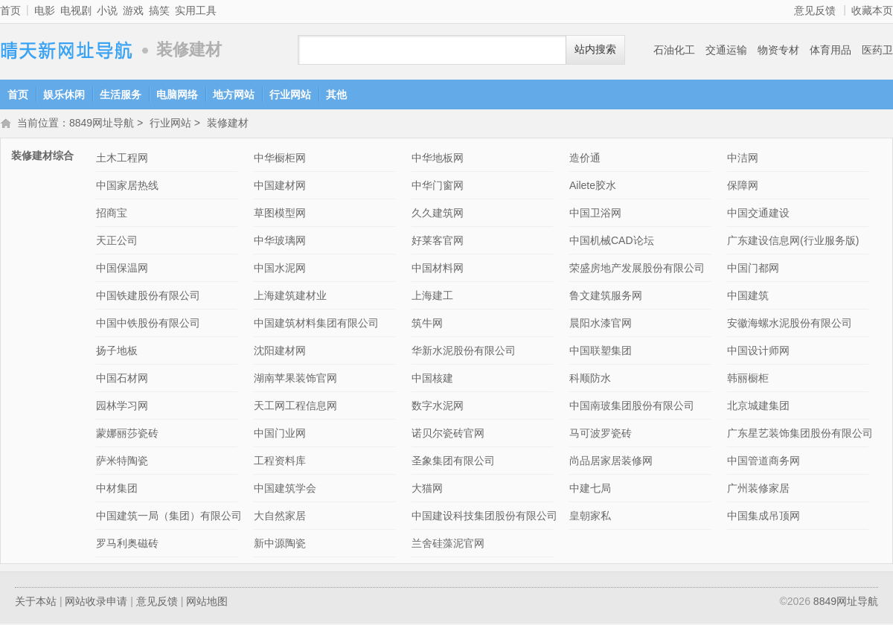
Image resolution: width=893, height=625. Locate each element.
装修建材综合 (42, 157)
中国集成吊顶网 (763, 517)
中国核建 (432, 379)
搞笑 (159, 10)
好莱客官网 (438, 242)
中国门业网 (280, 434)
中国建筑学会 (285, 490)
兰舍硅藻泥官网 (448, 545)
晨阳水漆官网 (600, 324)
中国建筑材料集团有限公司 (316, 324)
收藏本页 (872, 10)
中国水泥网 (280, 269)
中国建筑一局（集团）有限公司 (169, 517)
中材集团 (117, 490)
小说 (107, 10)
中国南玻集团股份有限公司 (631, 407)
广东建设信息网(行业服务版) (793, 242)
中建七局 (590, 490)
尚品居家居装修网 (611, 462)
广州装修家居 (758, 490)
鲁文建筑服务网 (605, 297)
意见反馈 (815, 10)
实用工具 (196, 10)
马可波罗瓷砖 (600, 434)
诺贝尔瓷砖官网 (448, 434)
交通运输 (726, 50)
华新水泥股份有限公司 (464, 352)
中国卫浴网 (595, 214)
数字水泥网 (438, 407)
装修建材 (228, 124)
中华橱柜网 (280, 159)
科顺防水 (590, 379)
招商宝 (111, 214)
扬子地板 (117, 352)
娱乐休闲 (64, 94)
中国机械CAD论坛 (611, 242)
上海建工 (432, 297)
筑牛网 (427, 324)
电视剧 (76, 10)
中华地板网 (438, 159)
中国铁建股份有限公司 (148, 297)
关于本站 (36, 603)
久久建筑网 (438, 214)
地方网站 (234, 94)
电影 (44, 10)
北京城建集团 (758, 407)
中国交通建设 (758, 214)
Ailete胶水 (592, 187)
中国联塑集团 (600, 352)
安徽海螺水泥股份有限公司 (789, 324)
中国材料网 (438, 269)
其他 (336, 94)
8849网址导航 (67, 50)
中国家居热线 (127, 187)
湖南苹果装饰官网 (295, 379)
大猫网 (427, 490)
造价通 (585, 159)
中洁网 (742, 159)
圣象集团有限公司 (453, 462)
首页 (10, 10)
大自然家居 (280, 517)
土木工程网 (122, 159)
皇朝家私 (590, 517)
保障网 (742, 187)
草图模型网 (280, 214)
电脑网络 (177, 94)
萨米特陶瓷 (122, 462)
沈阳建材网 (280, 352)
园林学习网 (122, 407)
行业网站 (290, 94)
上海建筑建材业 (290, 297)
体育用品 (830, 50)
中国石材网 (122, 379)
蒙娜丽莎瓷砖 (127, 434)
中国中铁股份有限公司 (148, 324)
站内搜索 (595, 49)
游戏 (133, 10)
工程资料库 (280, 462)
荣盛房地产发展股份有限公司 (637, 269)
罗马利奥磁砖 (127, 545)
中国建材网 (280, 187)
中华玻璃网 (280, 242)
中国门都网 (753, 269)
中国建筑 (748, 297)
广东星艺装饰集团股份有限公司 (800, 434)
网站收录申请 (96, 603)
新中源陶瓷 (280, 545)
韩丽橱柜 (748, 379)
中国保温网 (122, 269)
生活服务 (120, 94)
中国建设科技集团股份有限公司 (484, 517)
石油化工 (674, 50)
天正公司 (117, 242)
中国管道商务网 (763, 462)
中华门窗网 (438, 187)
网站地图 (207, 603)
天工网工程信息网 (295, 407)
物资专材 (778, 50)
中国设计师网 (758, 352)
